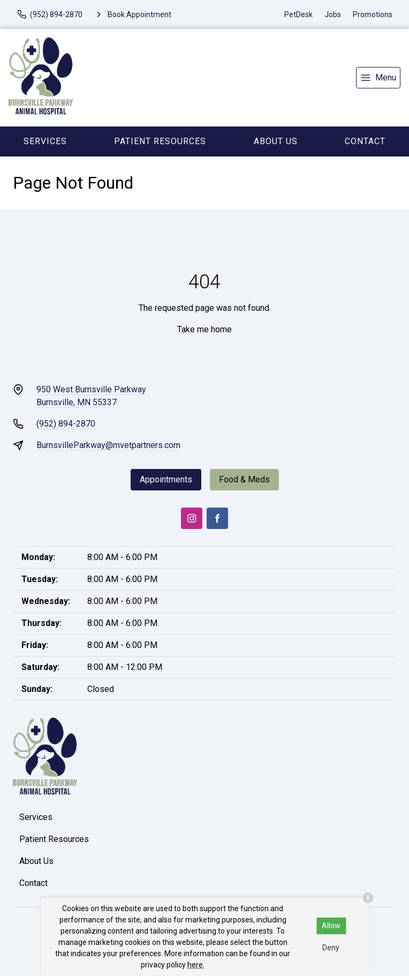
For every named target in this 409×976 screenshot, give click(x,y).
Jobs (332, 14)
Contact (365, 141)
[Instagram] (191, 518)
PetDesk (298, 14)
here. (196, 964)
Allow (331, 925)
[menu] (378, 77)
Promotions (372, 14)
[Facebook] (217, 518)
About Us (276, 141)
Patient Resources (160, 141)
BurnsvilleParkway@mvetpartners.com (108, 445)
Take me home (204, 329)
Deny (330, 947)
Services (45, 141)
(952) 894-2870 (65, 424)
